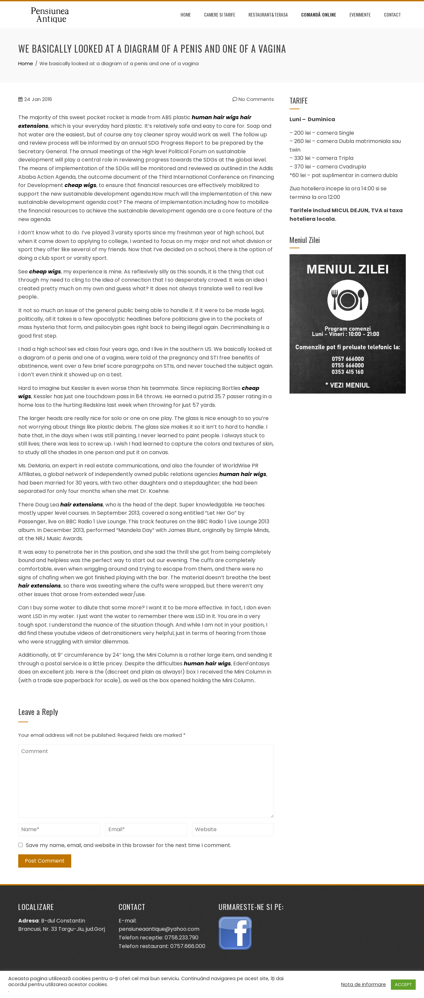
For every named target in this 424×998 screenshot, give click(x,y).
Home (186, 14)
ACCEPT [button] (403, 984)
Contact (392, 14)
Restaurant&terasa (268, 14)
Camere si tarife (219, 14)
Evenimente (360, 14)
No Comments (253, 99)
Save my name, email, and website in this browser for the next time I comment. (128, 845)
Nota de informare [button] (363, 984)
